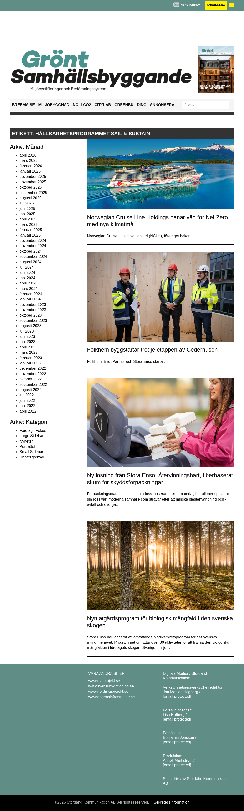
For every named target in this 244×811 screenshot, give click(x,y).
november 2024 (33, 246)
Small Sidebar (31, 452)
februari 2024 (31, 294)
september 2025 (33, 193)
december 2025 (33, 177)
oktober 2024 (31, 251)
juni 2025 (27, 209)
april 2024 (28, 283)
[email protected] (177, 696)
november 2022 (33, 374)
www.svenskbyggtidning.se (111, 686)
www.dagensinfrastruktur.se (111, 697)
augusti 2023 (30, 326)
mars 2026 (29, 161)
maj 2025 (27, 214)
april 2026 (28, 155)
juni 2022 (27, 400)
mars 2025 (29, 225)
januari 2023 (30, 363)
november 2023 (33, 310)
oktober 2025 (31, 187)
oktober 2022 (31, 379)
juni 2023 (27, 336)
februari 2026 (31, 166)
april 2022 (28, 411)
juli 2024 (27, 267)
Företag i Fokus (33, 430)
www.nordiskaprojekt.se (108, 691)
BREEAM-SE (23, 105)
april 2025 (28, 219)
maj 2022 (27, 406)
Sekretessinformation (171, 802)
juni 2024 (27, 273)
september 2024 (33, 256)
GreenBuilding (130, 105)
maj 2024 (27, 278)
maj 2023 (27, 342)
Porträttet (27, 446)
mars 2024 (29, 289)
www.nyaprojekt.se (104, 681)
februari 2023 (31, 358)
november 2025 (33, 182)
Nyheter (26, 441)
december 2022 (33, 369)
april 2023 (28, 347)
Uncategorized (32, 457)
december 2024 (33, 241)
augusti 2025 (30, 198)
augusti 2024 (30, 262)
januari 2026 (30, 171)
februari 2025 (31, 230)
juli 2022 (27, 395)
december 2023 (33, 305)
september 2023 (33, 320)
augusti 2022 (30, 390)
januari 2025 (30, 235)
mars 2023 (29, 352)
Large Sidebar (32, 436)
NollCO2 (82, 105)
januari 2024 (30, 299)
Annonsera (215, 5)
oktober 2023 (31, 315)
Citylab (102, 105)
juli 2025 (27, 203)
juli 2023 (27, 331)
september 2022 (33, 385)
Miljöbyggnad (53, 105)
